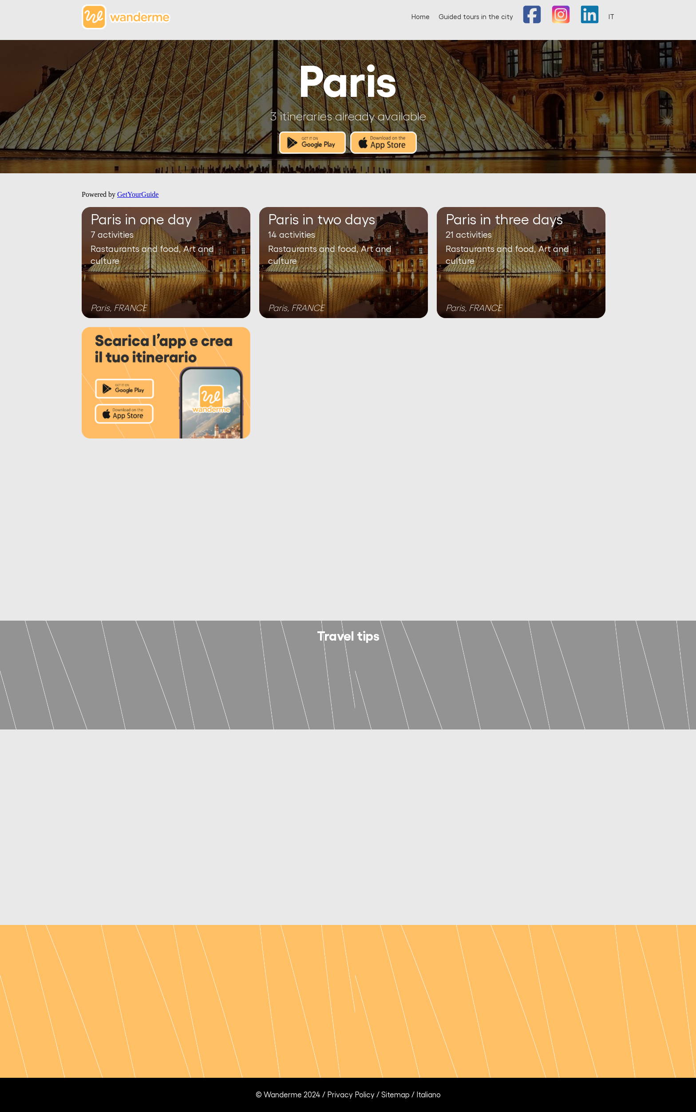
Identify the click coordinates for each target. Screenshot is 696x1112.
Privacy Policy (351, 1095)
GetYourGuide (137, 194)
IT (611, 17)
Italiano (428, 1095)
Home (420, 17)
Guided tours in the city (476, 17)
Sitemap (395, 1095)
